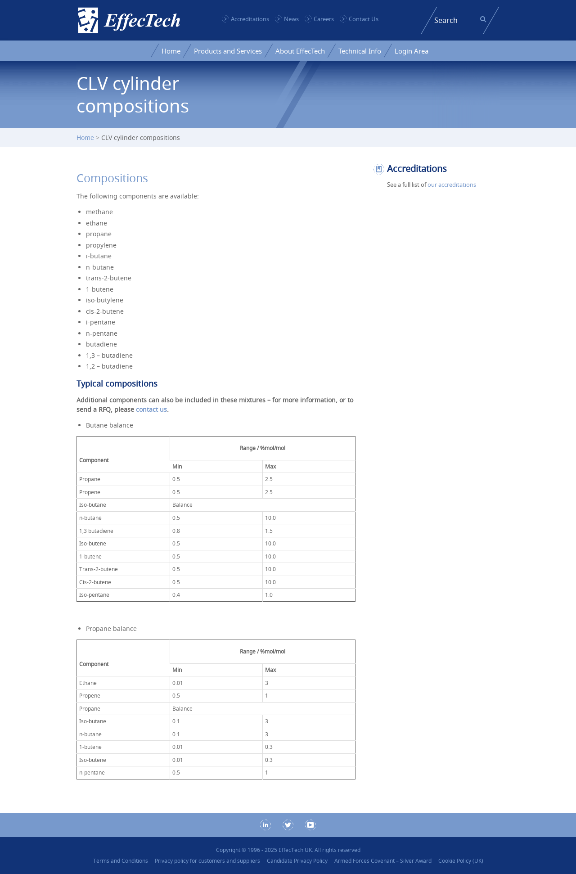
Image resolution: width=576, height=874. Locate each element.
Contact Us (363, 19)
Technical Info (359, 50)
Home (171, 50)
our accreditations (452, 184)
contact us (151, 409)
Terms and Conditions (120, 861)
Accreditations (250, 19)
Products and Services (228, 50)
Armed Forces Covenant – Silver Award (383, 861)
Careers (324, 19)
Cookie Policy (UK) (460, 861)
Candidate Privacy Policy (297, 861)
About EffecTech (300, 50)
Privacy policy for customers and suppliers (207, 861)
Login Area (411, 50)
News (291, 19)
